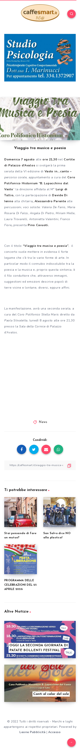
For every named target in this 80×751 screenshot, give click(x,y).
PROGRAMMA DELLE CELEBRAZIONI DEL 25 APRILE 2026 (20, 585)
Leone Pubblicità (32, 732)
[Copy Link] (40, 465)
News (43, 422)
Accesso (54, 732)
